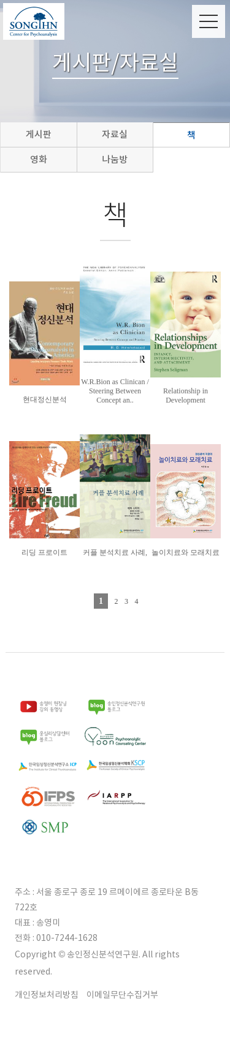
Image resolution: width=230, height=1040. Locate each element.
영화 (38, 159)
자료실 (115, 134)
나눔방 (115, 159)
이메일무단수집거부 (122, 994)
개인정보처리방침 (47, 994)
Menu (208, 21)
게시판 (39, 134)
